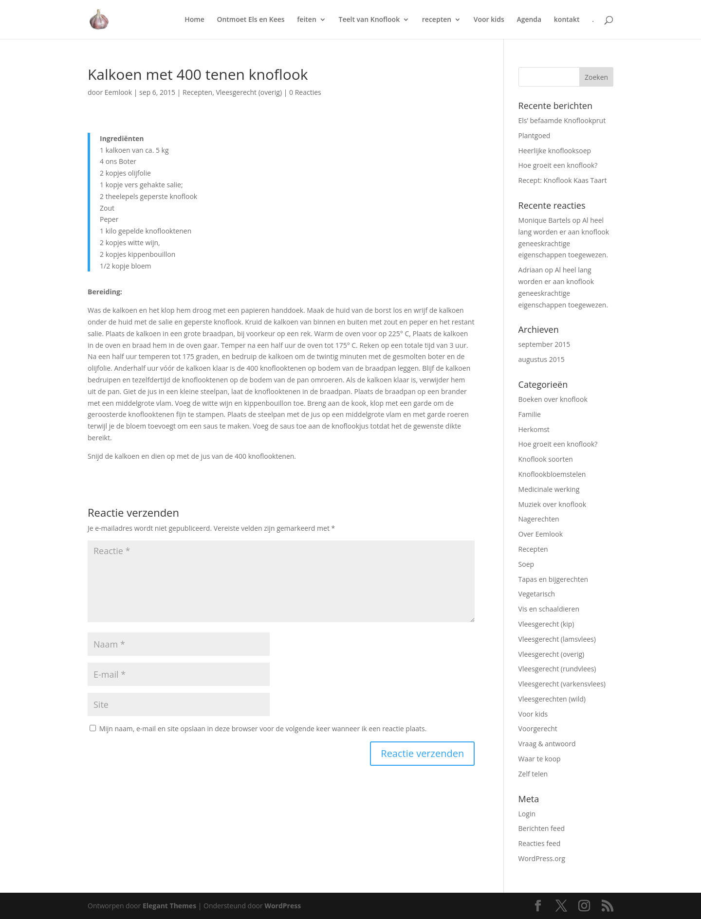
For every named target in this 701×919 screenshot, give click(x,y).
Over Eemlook (540, 534)
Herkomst (534, 429)
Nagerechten (538, 518)
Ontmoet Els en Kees (250, 20)
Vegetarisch (536, 593)
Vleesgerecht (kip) (546, 624)
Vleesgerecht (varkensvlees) (562, 683)
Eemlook (118, 92)
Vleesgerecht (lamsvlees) (557, 639)
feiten (306, 20)
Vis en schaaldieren (548, 608)
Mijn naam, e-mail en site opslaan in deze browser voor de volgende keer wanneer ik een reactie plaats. (263, 728)
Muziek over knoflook (552, 504)
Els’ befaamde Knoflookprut (562, 120)
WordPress (282, 905)
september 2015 (544, 344)
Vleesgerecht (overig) (249, 92)
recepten (436, 20)
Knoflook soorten (545, 459)
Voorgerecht (537, 728)
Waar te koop (539, 758)
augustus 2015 (541, 359)
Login (526, 813)
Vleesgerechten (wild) (552, 698)
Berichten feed (541, 828)
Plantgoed (534, 135)
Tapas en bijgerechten (553, 579)
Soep (526, 564)
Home (194, 20)
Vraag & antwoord (547, 743)
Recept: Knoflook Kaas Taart (562, 180)
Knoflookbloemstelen (552, 474)
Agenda (529, 20)
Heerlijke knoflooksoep (554, 150)
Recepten (197, 92)
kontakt (567, 20)
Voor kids (489, 20)
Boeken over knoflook (553, 399)
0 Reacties (305, 92)
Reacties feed (539, 843)
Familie (529, 414)
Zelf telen (533, 773)
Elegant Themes (169, 905)
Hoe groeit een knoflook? (558, 165)
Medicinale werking (549, 489)
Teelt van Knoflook (369, 20)
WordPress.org (541, 858)
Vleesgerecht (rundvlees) (557, 668)
